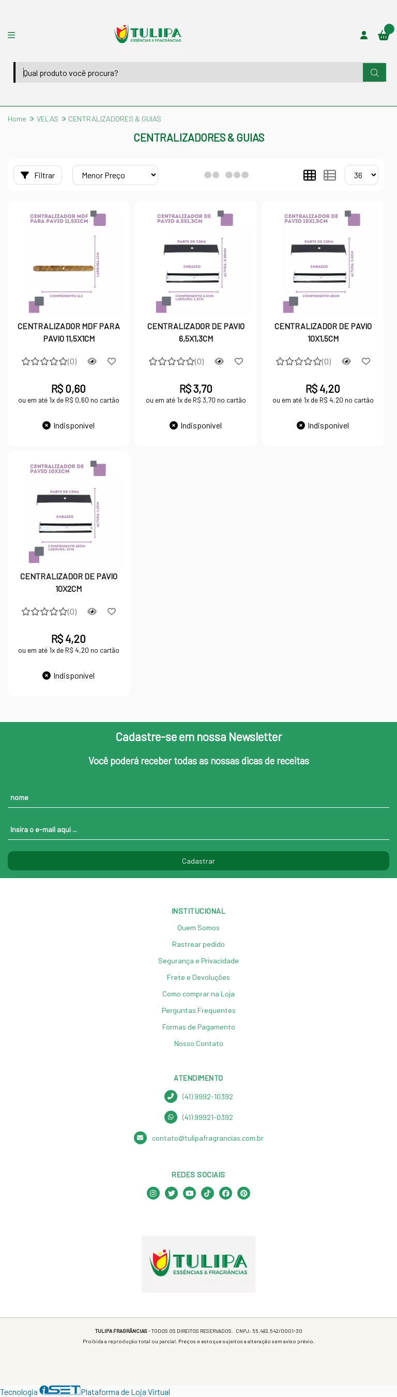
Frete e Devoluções (198, 977)
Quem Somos (198, 927)
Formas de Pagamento (198, 1026)
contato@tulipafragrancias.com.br (199, 1137)
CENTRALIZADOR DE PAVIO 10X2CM (68, 582)
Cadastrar (198, 860)
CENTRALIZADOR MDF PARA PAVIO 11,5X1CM (69, 332)
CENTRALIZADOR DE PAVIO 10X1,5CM (323, 332)
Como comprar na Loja (198, 993)
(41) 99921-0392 (198, 1117)
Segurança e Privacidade (198, 960)
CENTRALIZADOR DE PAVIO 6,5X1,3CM (196, 332)
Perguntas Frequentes (199, 1010)
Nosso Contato (198, 1043)
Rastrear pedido (198, 944)
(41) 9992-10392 (198, 1096)
